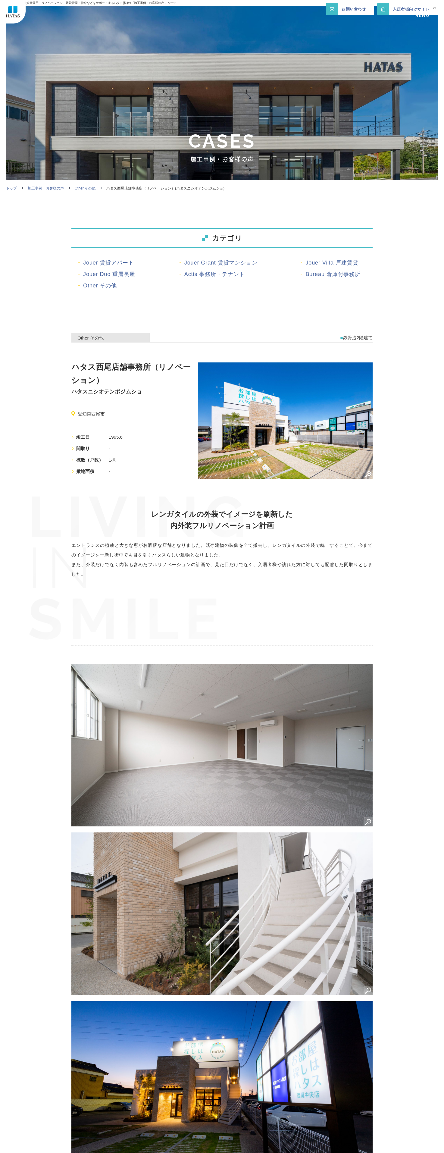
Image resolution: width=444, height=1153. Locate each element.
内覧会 (141, 1098)
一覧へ (222, 835)
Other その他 (85, 188)
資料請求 (264, 1098)
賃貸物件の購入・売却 (279, 1060)
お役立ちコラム (213, 1098)
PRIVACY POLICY (127, 1144)
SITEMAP (82, 1144)
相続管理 (204, 1072)
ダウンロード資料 (156, 1107)
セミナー (84, 1098)
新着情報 (264, 1089)
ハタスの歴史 (90, 1089)
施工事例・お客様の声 (46, 188)
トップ (11, 188)
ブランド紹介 (150, 1089)
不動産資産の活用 (95, 1056)
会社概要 (264, 1072)
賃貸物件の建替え (156, 1056)
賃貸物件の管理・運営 (98, 1076)
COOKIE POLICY (180, 1144)
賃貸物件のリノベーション (219, 1060)
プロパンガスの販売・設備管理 (156, 1076)
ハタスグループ (213, 1089)
